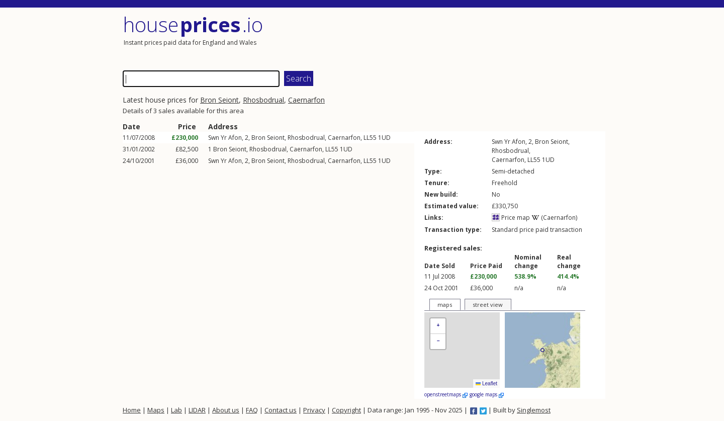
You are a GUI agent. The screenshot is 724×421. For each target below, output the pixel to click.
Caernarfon (306, 100)
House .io (193, 24)
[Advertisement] (484, 38)
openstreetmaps (446, 394)
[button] (437, 326)
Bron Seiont (219, 100)
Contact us (280, 409)
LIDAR (197, 409)
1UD (384, 137)
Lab (176, 409)
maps (444, 304)
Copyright (346, 409)
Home (132, 409)
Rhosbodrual (263, 100)
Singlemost (534, 409)
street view (488, 304)
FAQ (252, 409)
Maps (155, 409)
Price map (511, 217)
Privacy (314, 409)
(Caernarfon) (554, 217)
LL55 (370, 137)
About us (225, 409)
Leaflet (486, 383)
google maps (487, 394)
